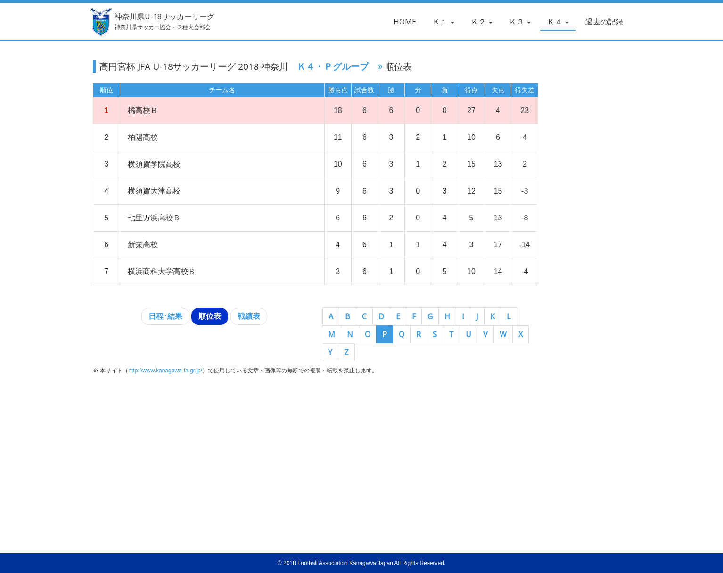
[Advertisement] (623, 224)
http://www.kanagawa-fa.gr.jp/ (165, 370)
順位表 (209, 316)
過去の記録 (604, 21)
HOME (405, 21)
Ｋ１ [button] (443, 21)
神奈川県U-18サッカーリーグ (160, 21)
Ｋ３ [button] (520, 21)
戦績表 (249, 316)
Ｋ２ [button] (482, 21)
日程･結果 (165, 316)
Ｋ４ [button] (558, 21)
